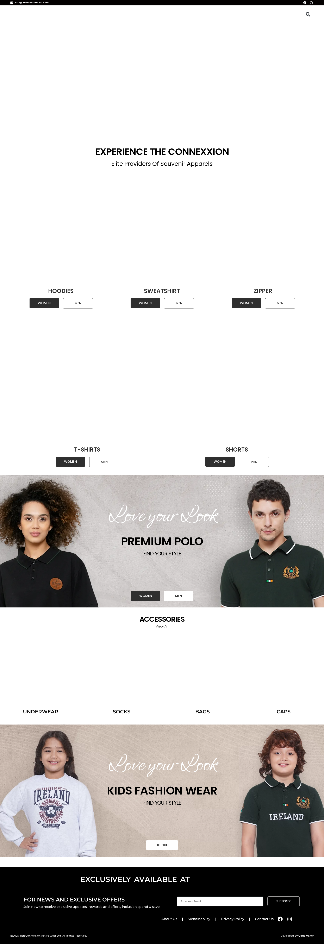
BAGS (202, 712)
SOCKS (121, 712)
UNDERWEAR (40, 712)
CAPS (284, 712)
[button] (308, 14)
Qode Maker (306, 935)
